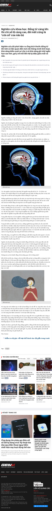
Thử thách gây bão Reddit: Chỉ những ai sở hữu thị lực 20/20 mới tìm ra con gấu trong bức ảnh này (26, 69)
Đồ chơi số (45, 11)
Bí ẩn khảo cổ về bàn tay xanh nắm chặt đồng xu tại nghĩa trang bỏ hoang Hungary (26, 375)
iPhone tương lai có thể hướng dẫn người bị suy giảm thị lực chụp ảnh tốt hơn (21, 77)
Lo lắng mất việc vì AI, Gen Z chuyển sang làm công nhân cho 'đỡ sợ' (44, 398)
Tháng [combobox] (35, 358)
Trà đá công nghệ (28, 472)
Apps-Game (38, 11)
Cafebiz (12, 0)
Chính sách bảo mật (5, 507)
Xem (48, 358)
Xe (34, 10)
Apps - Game (44, 472)
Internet (15, 10)
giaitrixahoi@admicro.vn (42, 495)
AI (6, 10)
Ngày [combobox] (28, 358)
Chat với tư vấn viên (41, 506)
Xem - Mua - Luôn (27, 11)
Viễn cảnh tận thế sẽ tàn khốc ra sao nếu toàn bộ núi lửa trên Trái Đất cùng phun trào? (9, 375)
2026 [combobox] (41, 358)
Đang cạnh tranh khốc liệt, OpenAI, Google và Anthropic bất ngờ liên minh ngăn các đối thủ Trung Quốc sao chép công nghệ (42, 445)
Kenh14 (7, 0)
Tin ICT (9, 11)
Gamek (2, 0)
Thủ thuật (37, 472)
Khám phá (20, 11)
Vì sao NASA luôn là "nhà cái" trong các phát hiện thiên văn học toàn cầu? (9, 398)
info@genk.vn (7, 490)
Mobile (3, 10)
